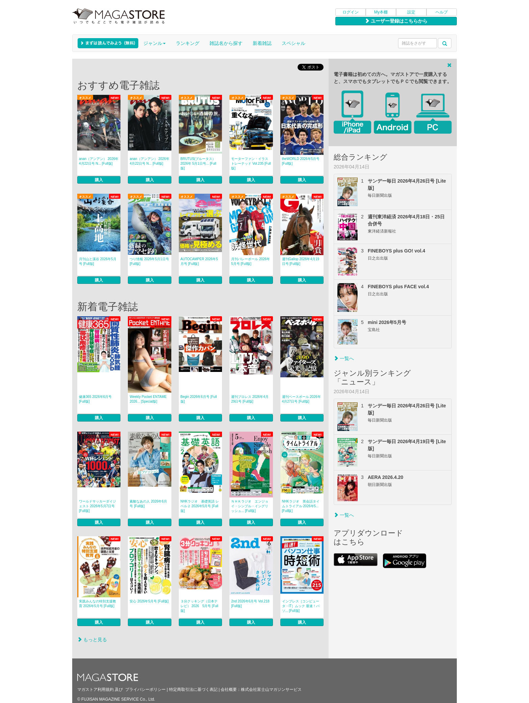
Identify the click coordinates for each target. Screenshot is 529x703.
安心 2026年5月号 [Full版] (149, 601)
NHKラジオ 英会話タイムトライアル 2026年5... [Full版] (300, 506)
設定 (411, 12)
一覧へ (344, 358)
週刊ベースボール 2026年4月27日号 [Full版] (301, 399)
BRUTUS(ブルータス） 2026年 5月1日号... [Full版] (198, 163)
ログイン (350, 12)
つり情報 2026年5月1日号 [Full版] (149, 261)
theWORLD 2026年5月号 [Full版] (301, 161)
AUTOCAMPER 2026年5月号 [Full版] (199, 261)
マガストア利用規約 (95, 689)
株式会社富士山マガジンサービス (271, 689)
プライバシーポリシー (145, 689)
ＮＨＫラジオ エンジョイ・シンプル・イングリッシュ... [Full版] (249, 506)
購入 (99, 180)
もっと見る (92, 639)
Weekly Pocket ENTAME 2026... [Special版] (148, 399)
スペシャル (293, 43)
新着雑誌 (262, 43)
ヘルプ (442, 12)
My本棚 (381, 12)
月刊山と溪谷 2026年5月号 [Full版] (97, 261)
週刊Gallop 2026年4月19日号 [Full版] (300, 261)
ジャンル (154, 43)
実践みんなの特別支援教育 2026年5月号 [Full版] (97, 603)
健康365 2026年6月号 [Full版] (95, 399)
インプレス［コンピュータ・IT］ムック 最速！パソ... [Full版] (301, 606)
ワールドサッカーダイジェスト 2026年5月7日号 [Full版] (97, 506)
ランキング (187, 43)
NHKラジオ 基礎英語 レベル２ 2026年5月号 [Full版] (199, 506)
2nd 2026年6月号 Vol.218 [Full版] (250, 603)
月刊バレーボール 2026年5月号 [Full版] (250, 261)
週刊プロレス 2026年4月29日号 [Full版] (250, 399)
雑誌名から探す (226, 43)
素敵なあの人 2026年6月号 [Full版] (148, 503)
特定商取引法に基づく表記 (193, 689)
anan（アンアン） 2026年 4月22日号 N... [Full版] (98, 161)
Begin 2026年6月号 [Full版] (198, 399)
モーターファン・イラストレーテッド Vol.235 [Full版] (251, 163)
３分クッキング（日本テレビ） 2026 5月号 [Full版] (199, 606)
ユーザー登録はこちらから (396, 21)
